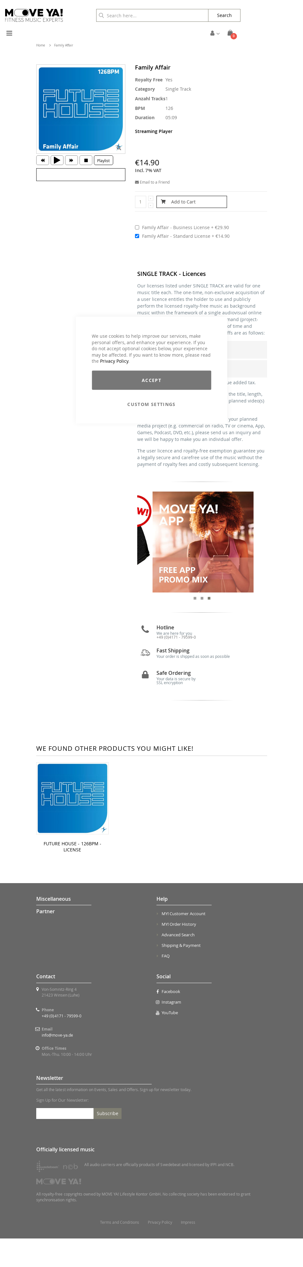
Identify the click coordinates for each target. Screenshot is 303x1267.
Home (40, 45)
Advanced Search (178, 963)
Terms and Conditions (119, 1250)
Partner (45, 940)
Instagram (168, 1030)
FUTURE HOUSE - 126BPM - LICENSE (73, 875)
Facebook (168, 1020)
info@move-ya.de (57, 1063)
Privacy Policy (114, 361)
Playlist (103, 160)
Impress (188, 1250)
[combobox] (152, 15)
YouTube (167, 1041)
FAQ (166, 985)
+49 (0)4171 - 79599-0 (61, 1044)
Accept (151, 380)
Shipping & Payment (181, 974)
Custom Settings (151, 404)
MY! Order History (179, 953)
